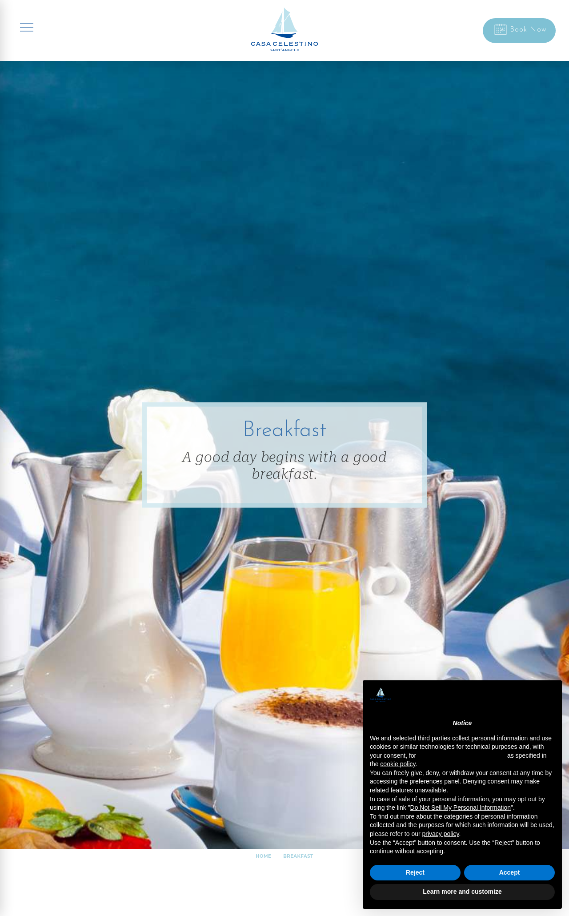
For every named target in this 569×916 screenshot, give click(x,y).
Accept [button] (509, 872)
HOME (263, 856)
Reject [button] (415, 872)
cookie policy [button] (397, 763)
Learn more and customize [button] (462, 891)
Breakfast (298, 856)
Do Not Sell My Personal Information (460, 807)
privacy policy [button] (440, 833)
